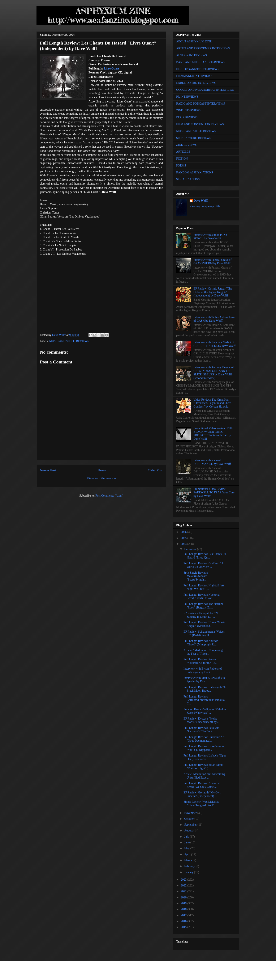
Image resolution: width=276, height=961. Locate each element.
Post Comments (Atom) (109, 495)
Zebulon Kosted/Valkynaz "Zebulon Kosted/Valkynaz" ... (205, 711)
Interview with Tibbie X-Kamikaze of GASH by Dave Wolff (214, 319)
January (189, 872)
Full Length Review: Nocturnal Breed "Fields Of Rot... (202, 596)
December (190, 549)
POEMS (181, 165)
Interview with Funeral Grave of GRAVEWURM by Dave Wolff (213, 261)
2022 (184, 885)
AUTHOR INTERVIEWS (191, 55)
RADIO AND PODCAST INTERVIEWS (200, 103)
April (187, 854)
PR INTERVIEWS (187, 96)
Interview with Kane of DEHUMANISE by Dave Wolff (212, 462)
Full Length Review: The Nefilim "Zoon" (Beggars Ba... (203, 605)
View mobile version (101, 478)
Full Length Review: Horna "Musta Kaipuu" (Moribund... (204, 624)
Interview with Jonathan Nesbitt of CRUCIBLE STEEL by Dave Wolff (215, 344)
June (187, 842)
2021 (184, 891)
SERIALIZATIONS (188, 179)
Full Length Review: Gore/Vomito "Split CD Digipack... (204, 748)
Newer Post (48, 470)
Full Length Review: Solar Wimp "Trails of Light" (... (203, 766)
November (190, 812)
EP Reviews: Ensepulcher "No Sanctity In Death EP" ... (201, 615)
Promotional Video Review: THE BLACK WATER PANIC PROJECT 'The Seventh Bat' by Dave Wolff (213, 433)
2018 (184, 909)
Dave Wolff (201, 200)
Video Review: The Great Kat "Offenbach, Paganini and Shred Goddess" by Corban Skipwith (212, 403)
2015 (184, 927)
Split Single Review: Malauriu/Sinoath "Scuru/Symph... (196, 576)
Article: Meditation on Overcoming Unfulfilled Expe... (204, 775)
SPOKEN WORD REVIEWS (193, 138)
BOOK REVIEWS (187, 117)
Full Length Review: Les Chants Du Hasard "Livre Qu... (205, 555)
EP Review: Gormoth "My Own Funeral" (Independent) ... (202, 794)
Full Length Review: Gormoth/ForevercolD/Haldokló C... (204, 700)
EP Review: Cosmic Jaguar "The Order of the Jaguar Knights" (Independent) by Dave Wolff (213, 292)
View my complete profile (205, 206)
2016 (184, 921)
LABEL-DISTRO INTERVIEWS (196, 82)
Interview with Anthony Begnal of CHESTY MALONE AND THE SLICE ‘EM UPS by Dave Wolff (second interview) (214, 372)
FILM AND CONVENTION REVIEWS (200, 124)
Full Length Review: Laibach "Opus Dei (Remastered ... (205, 757)
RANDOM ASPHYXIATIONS (194, 172)
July (187, 836)
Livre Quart (111, 68)
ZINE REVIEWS (186, 144)
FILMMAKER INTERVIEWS (194, 75)
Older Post (155, 470)
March (188, 860)
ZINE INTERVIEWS (188, 110)
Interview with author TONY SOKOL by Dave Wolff (211, 236)
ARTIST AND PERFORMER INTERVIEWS (203, 48)
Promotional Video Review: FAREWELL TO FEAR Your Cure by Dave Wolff (214, 492)
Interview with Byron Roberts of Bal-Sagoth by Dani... (203, 670)
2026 (184, 532)
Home (102, 470)
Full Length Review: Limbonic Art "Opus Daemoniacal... (204, 738)
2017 (184, 915)
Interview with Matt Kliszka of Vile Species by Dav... (204, 679)
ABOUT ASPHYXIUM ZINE (194, 41)
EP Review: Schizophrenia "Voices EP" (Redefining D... (204, 633)
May (187, 848)
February (189, 866)
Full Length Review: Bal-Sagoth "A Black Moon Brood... (205, 689)
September (190, 824)
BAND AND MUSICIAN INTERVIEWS (200, 62)
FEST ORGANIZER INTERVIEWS (197, 69)
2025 (184, 538)
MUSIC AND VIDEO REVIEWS (69, 341)
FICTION (182, 158)
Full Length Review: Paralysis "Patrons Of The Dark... (201, 729)
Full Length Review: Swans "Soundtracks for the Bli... (200, 661)
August (188, 830)
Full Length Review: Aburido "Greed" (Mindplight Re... (201, 642)
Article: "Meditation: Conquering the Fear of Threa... (203, 652)
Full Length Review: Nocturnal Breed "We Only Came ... (202, 785)
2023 (184, 879)
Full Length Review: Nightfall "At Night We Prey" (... (204, 587)
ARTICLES (183, 151)
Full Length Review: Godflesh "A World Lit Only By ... (203, 565)
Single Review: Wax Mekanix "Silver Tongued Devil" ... (201, 803)
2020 (184, 897)
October (189, 818)
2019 (184, 903)
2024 (184, 543)
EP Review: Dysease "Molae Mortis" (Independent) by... (201, 720)
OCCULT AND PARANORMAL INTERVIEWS (205, 89)
